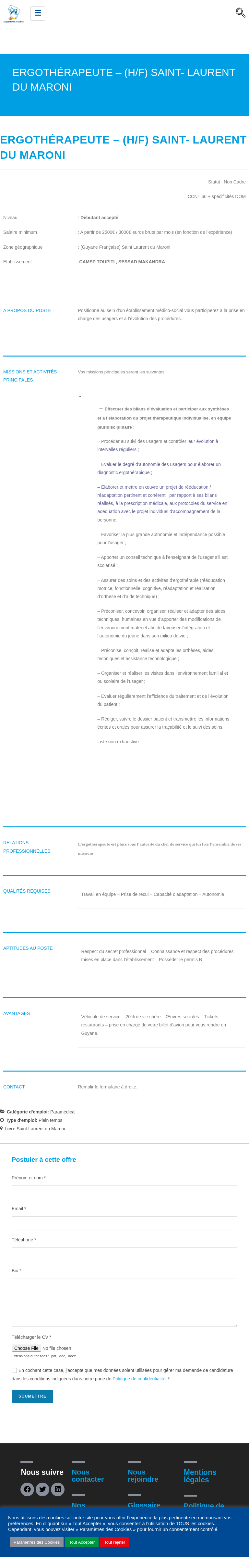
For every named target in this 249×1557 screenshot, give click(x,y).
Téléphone (24, 1239)
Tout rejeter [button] (114, 1542)
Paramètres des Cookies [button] (37, 1542)
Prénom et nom (29, 1177)
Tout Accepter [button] (82, 1542)
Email (19, 1208)
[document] (164, 796)
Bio (16, 1270)
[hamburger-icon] (37, 13)
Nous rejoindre (143, 1475)
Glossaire (144, 1505)
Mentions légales (200, 1476)
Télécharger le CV (31, 1337)
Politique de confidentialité (139, 1378)
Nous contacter (88, 1475)
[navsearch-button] (240, 13)
